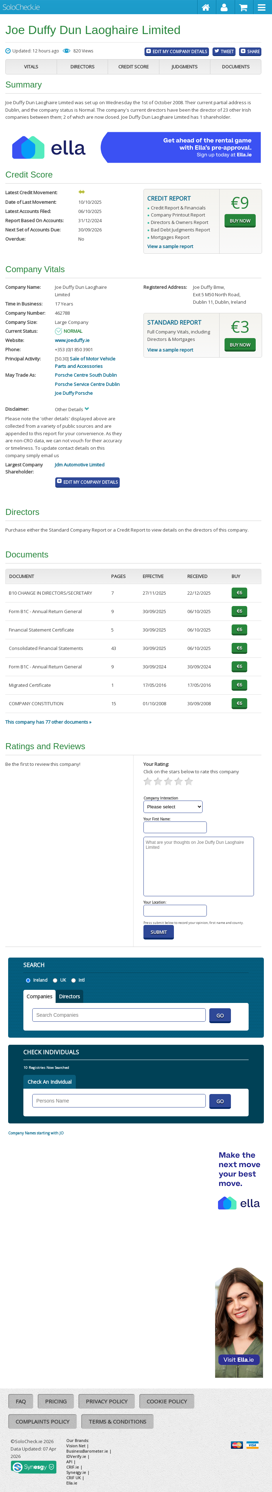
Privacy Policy (107, 1401)
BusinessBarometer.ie (87, 1451)
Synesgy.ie (76, 1472)
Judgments (185, 66)
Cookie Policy (167, 1401)
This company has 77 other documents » (48, 722)
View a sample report (170, 246)
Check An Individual (50, 1081)
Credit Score (133, 66)
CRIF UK (73, 1477)
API (69, 1461)
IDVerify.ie (76, 1456)
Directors (82, 66)
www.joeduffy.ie (72, 340)
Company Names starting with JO (36, 1133)
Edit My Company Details (180, 51)
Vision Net (75, 1445)
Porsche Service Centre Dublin (87, 384)
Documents (236, 66)
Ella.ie (71, 1483)
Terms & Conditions (117, 1421)
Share (253, 51)
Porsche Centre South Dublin (86, 375)
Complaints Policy (42, 1421)
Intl (82, 980)
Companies (39, 996)
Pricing (56, 1401)
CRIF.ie (72, 1467)
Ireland (40, 980)
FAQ (21, 1401)
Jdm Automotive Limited (79, 464)
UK (63, 980)
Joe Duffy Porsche (74, 393)
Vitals (31, 66)
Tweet (227, 51)
